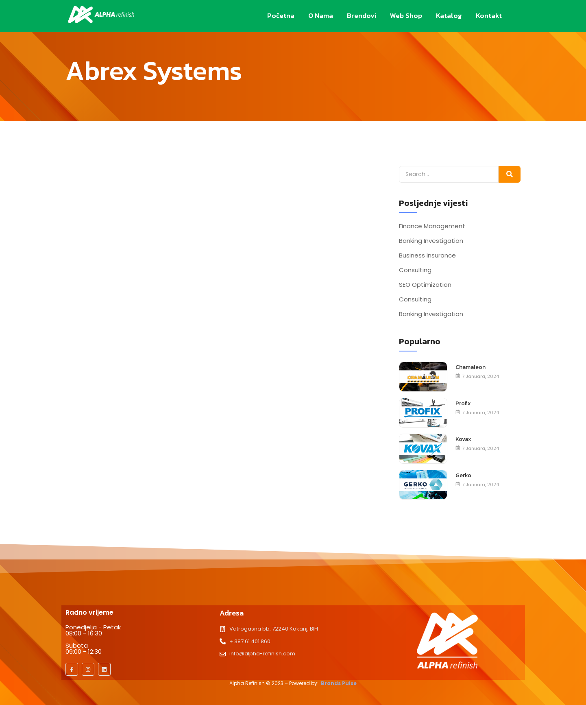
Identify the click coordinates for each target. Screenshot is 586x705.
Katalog (449, 15)
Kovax (463, 439)
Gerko (463, 475)
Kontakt (489, 15)
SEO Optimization (425, 284)
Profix (463, 403)
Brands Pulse (339, 683)
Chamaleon (470, 367)
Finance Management (432, 226)
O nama (320, 15)
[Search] (449, 174)
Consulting (415, 270)
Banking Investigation (431, 240)
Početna (280, 15)
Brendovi (361, 15)
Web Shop (406, 15)
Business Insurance (427, 255)
